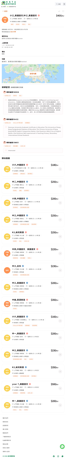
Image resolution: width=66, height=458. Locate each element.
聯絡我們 (5, 433)
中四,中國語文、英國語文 (23, 249)
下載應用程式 (7, 437)
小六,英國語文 (18, 316)
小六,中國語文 (18, 165)
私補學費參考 (7, 440)
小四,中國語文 (18, 198)
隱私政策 (5, 444)
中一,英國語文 (18, 333)
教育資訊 (5, 422)
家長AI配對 (6, 448)
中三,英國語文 (18, 283)
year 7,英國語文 (20, 384)
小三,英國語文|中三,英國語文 (23, 15)
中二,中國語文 (18, 181)
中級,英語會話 (18, 300)
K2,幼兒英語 (18, 232)
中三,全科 (16, 266)
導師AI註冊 (6, 451)
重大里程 (5, 429)
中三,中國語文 (18, 215)
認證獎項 (5, 425)
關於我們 (5, 418)
